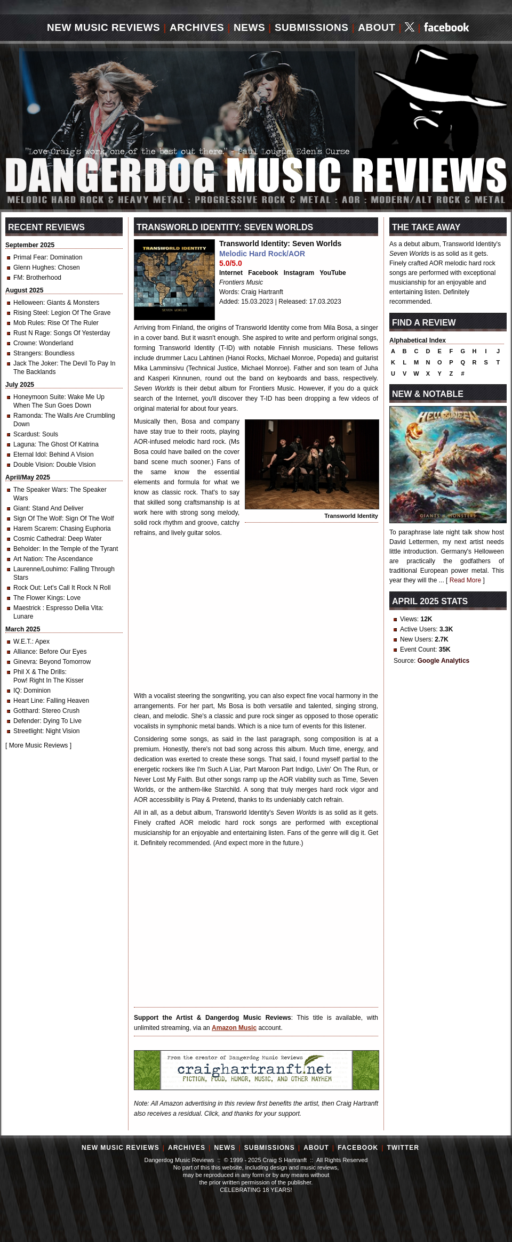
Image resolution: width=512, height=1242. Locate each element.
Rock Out (26, 587)
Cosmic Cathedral (38, 538)
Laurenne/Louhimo (40, 569)
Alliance (24, 651)
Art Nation (27, 559)
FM (17, 277)
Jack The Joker (35, 363)
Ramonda (27, 415)
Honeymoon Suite (38, 397)
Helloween (28, 302)
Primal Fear (29, 257)
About (376, 27)
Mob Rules (28, 323)
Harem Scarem (35, 528)
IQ (16, 690)
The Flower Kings (38, 598)
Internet (231, 273)
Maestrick (28, 608)
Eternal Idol (29, 454)
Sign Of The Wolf (37, 518)
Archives (197, 27)
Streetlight (27, 731)
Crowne (24, 343)
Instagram (299, 273)
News (249, 27)
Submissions (312, 27)
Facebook (263, 273)
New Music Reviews (103, 27)
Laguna (24, 444)
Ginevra (24, 661)
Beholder (26, 549)
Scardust (25, 434)
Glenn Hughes (33, 267)
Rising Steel (30, 312)
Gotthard (25, 711)
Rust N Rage (31, 333)
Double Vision (33, 464)
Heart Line (28, 700)
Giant (21, 508)
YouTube (332, 273)
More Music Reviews (38, 745)
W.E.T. (22, 641)
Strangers (27, 353)
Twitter (403, 1147)
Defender (26, 721)
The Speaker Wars (40, 489)
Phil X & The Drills (39, 672)
